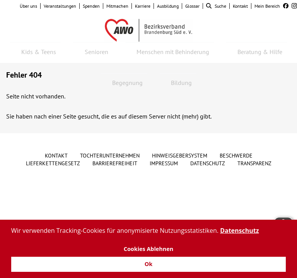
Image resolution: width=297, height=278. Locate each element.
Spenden (91, 6)
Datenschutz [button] (239, 230)
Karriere (142, 6)
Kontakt (240, 6)
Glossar (192, 6)
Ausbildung (168, 6)
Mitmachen (117, 6)
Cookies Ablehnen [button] (149, 249)
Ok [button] (148, 264)
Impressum (164, 163)
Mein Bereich (267, 6)
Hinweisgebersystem (179, 155)
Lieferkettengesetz (53, 163)
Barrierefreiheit (114, 163)
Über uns (28, 6)
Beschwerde (236, 155)
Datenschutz (207, 163)
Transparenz (254, 163)
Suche (216, 6)
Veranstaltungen (60, 6)
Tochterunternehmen (110, 155)
